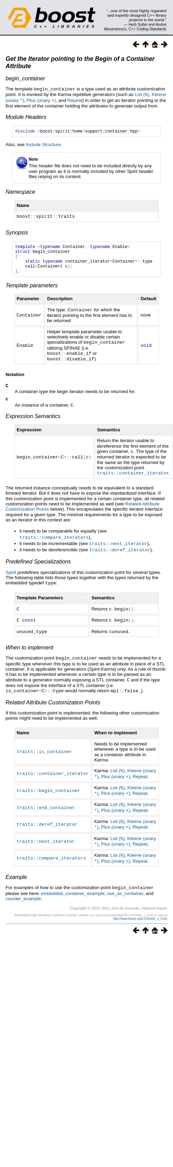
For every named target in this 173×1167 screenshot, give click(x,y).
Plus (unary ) (41, 99)
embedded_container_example (72, 890)
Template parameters (32, 291)
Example (16, 874)
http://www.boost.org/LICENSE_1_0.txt (139, 915)
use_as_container (125, 890)
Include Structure (43, 144)
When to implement (29, 650)
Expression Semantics (33, 422)
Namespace (20, 192)
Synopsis (17, 232)
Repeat (74, 99)
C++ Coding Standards (147, 29)
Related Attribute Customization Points (53, 704)
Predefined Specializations (38, 565)
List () (142, 94)
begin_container (25, 78)
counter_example (23, 895)
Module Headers (26, 116)
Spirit (11, 576)
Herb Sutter (138, 24)
